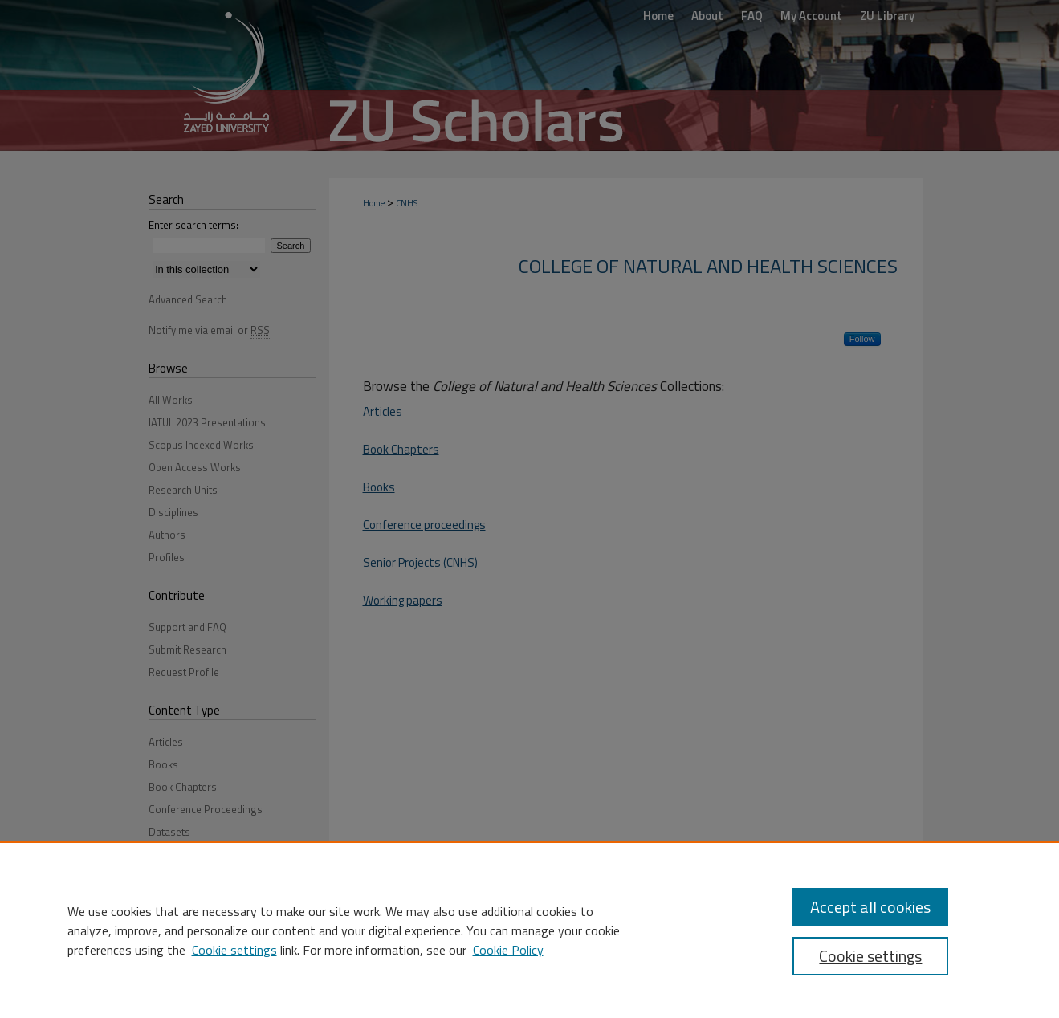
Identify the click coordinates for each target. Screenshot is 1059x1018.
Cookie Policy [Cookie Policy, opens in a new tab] (508, 949)
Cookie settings (234, 949)
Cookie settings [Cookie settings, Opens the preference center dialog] (870, 955)
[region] (529, 929)
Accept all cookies (870, 906)
